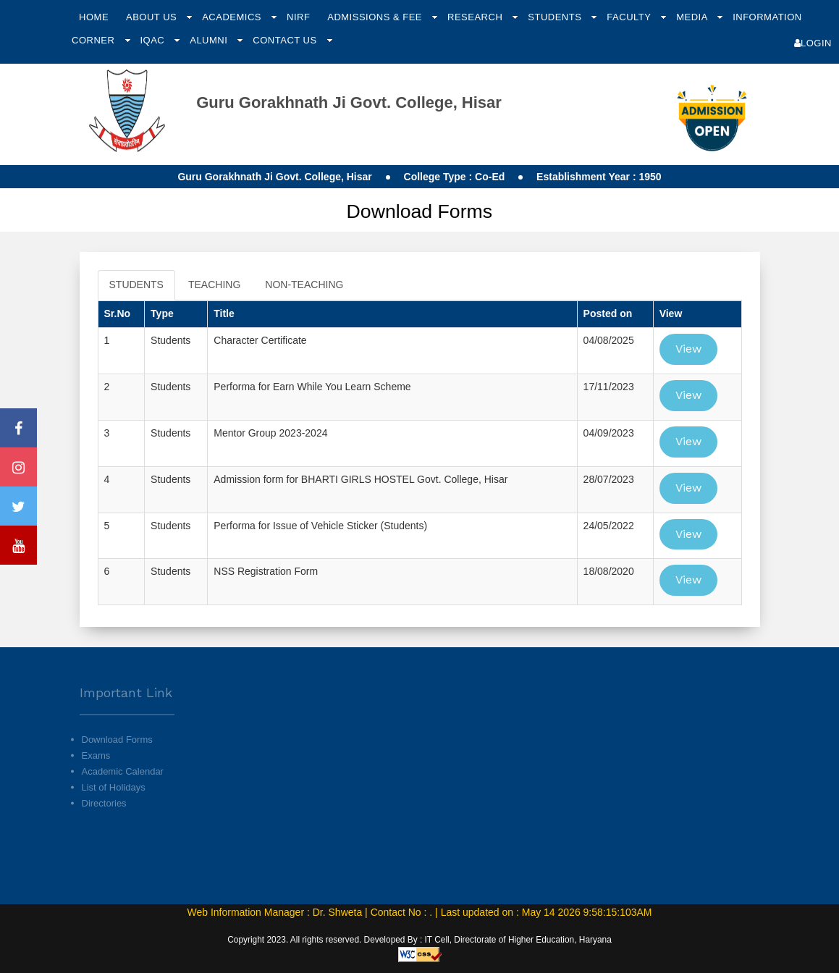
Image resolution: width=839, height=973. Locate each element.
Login (813, 43)
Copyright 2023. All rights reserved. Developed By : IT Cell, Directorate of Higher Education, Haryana (419, 940)
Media (693, 17)
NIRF (298, 17)
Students (556, 17)
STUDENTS (136, 284)
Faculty (630, 17)
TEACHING (214, 284)
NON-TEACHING (304, 284)
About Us (153, 17)
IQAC (153, 40)
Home (94, 17)
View (688, 348)
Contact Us (286, 40)
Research (476, 17)
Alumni (210, 40)
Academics (233, 17)
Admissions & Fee (376, 17)
